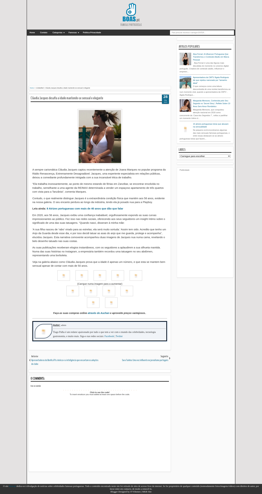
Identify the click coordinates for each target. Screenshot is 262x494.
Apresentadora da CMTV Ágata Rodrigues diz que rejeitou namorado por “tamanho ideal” (211, 80)
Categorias (57, 32)
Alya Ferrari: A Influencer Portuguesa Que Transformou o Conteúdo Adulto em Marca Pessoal (211, 57)
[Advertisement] (100, 61)
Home (32, 32)
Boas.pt (12, 486)
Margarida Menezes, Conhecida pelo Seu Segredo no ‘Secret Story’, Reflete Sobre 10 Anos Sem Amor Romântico (211, 103)
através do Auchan (98, 313)
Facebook (109, 336)
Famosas (73, 32)
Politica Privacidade (92, 32)
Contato (43, 32)
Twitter (119, 336)
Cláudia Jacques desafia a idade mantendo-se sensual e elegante (67, 98)
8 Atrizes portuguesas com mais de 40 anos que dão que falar (85, 208)
